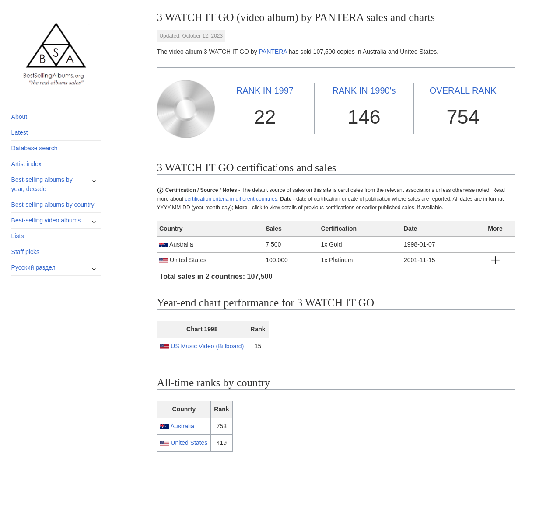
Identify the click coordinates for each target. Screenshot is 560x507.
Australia (182, 426)
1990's (364, 90)
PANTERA (273, 51)
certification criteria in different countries (231, 199)
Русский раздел (33, 267)
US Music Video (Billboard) (207, 346)
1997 (265, 90)
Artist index (26, 163)
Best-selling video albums (46, 220)
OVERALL (463, 90)
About (19, 116)
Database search (34, 148)
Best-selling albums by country (52, 204)
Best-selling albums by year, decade (42, 184)
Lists (17, 236)
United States (189, 442)
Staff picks (25, 251)
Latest (19, 132)
